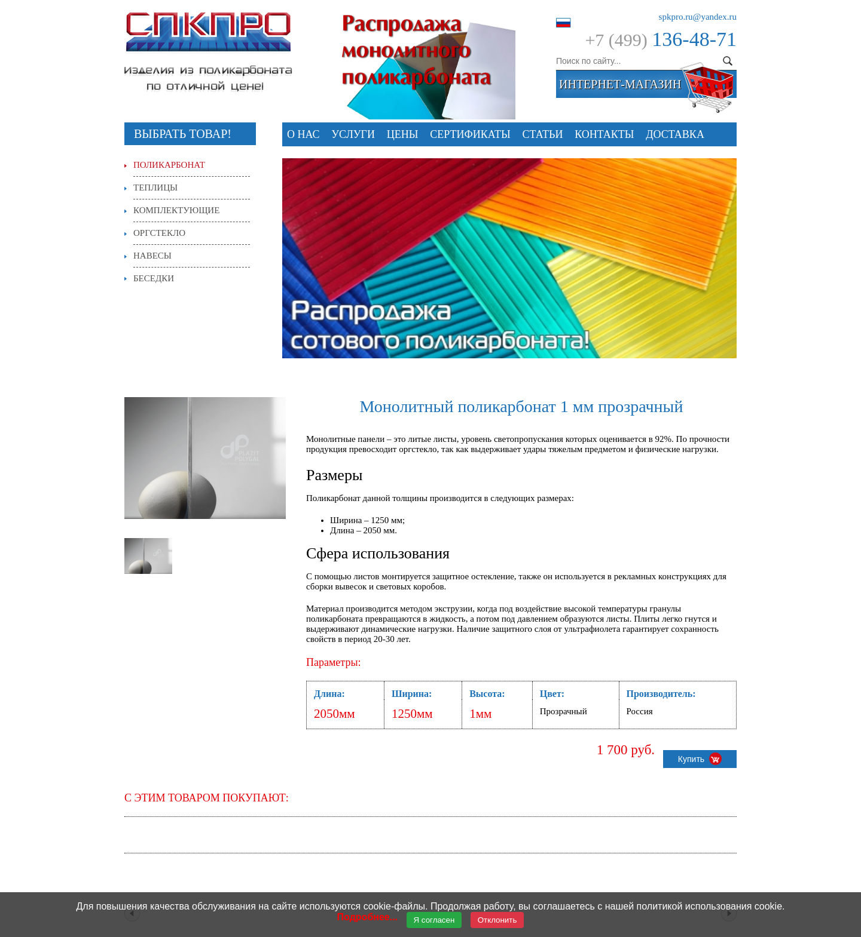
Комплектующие (176, 210)
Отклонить (497, 920)
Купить (700, 758)
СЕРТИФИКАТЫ (470, 134)
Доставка (675, 134)
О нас (303, 134)
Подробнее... (367, 917)
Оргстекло (159, 233)
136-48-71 (694, 39)
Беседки (153, 278)
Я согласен (434, 920)
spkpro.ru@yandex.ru (698, 16)
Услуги (353, 134)
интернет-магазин (620, 84)
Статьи (543, 134)
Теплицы (155, 187)
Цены (403, 134)
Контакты (604, 134)
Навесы (152, 255)
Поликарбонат (169, 165)
